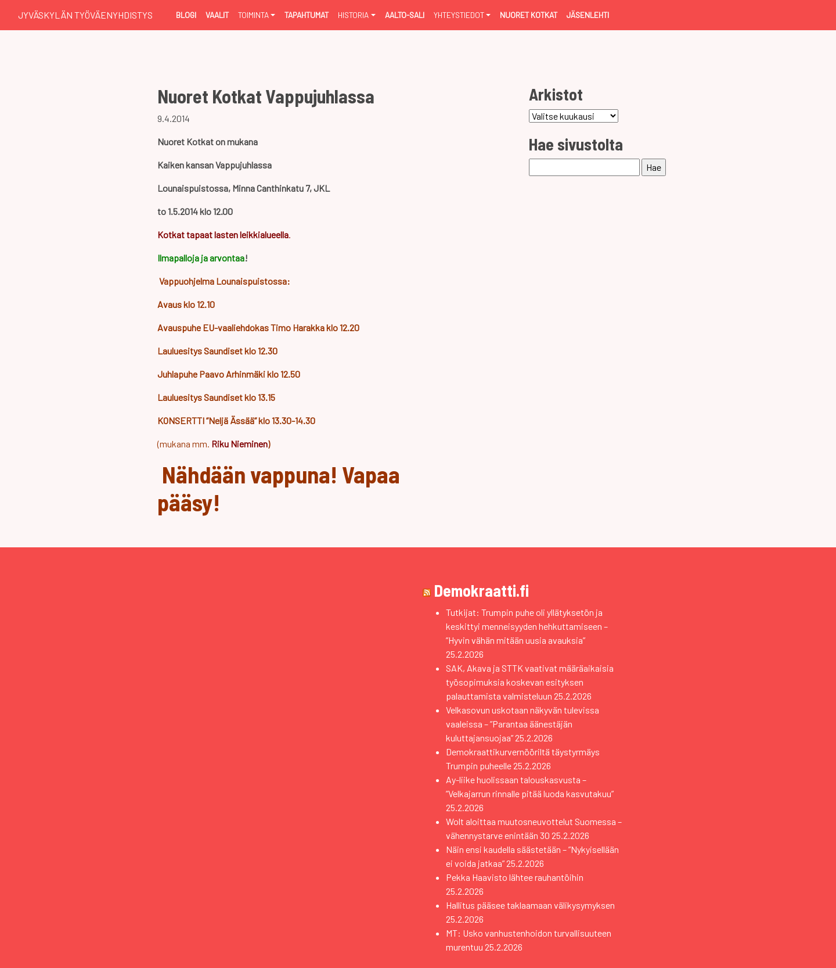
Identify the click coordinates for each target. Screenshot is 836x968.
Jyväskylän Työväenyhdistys (85, 14)
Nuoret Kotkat (528, 15)
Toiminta (253, 15)
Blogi (186, 15)
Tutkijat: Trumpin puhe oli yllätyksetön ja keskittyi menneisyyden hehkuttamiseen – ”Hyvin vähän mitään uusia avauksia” (527, 626)
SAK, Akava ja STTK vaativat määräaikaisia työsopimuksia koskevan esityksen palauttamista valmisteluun (530, 681)
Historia (353, 15)
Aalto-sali (404, 15)
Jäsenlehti (588, 15)
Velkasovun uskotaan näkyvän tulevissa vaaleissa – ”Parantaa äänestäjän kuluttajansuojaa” (522, 723)
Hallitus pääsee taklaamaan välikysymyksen (530, 904)
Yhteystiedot (459, 15)
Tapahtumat (306, 15)
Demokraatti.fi (481, 590)
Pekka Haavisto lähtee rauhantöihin (514, 877)
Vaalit (217, 15)
